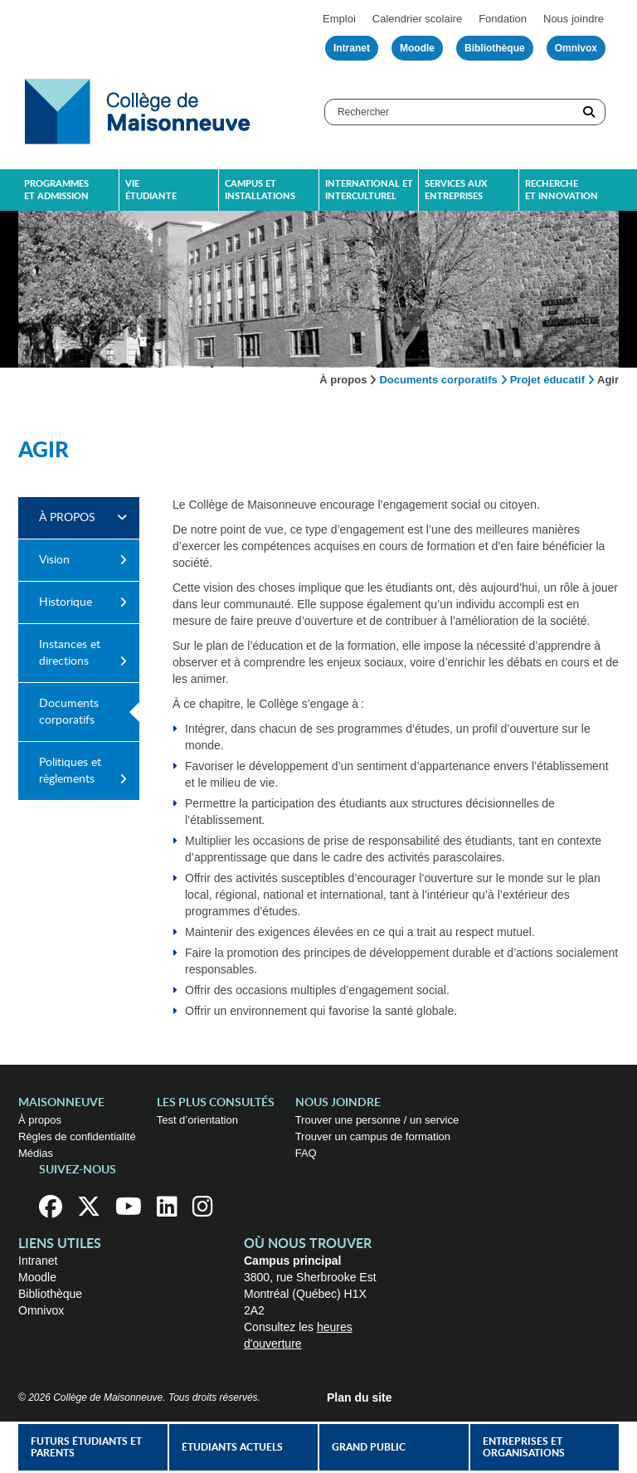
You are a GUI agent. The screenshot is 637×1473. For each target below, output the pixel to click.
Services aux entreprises (456, 190)
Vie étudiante (151, 190)
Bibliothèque (494, 48)
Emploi (339, 18)
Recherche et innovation (561, 190)
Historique (65, 602)
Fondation (503, 18)
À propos (343, 379)
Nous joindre (573, 18)
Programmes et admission (56, 190)
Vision (54, 560)
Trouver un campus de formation (372, 1136)
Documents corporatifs (438, 379)
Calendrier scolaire (417, 18)
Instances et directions (69, 653)
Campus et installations (260, 190)
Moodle (417, 48)
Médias (35, 1153)
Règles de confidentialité (77, 1136)
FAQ (306, 1153)
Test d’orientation (197, 1120)
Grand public (369, 1447)
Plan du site (359, 1397)
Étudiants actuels (232, 1447)
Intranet (351, 48)
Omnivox (576, 48)
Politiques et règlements (70, 771)
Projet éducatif (547, 379)
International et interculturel (369, 190)
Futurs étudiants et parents (86, 1447)
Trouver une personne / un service (377, 1120)
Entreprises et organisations (524, 1447)
